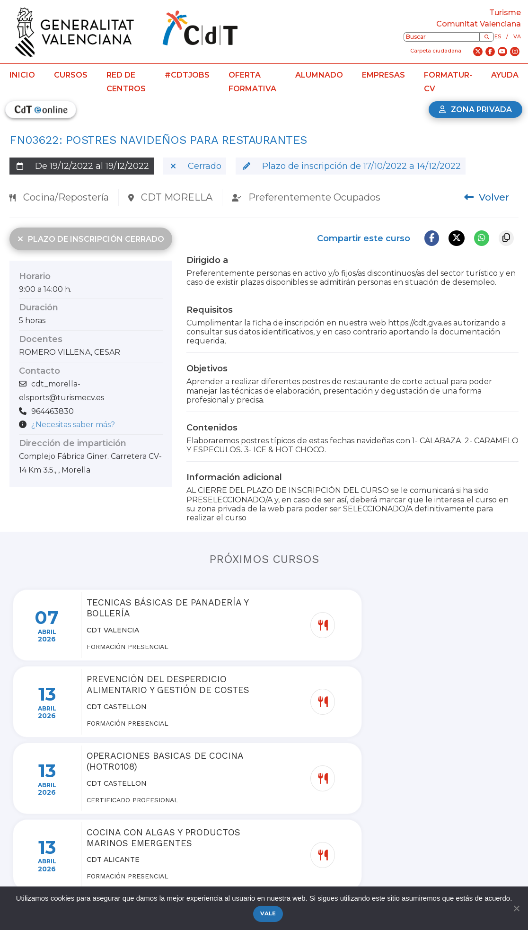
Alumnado (319, 74)
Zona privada (475, 109)
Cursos (71, 74)
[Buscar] (486, 37)
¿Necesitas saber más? (73, 424)
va (517, 36)
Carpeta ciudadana (435, 50)
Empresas (383, 74)
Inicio (22, 74)
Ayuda (505, 74)
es (497, 36)
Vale (269, 914)
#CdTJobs (187, 74)
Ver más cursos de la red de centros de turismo (264, 844)
